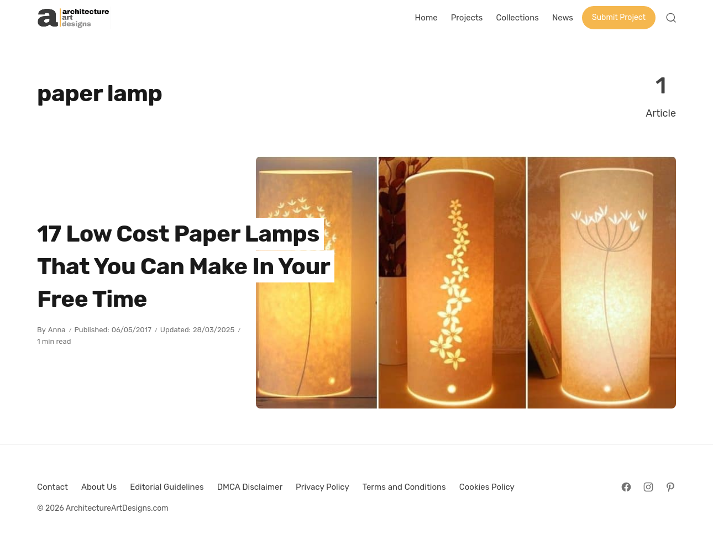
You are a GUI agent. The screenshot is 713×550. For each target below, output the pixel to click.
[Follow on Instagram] (648, 487)
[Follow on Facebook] (626, 487)
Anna (57, 330)
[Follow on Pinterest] (670, 487)
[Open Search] (671, 18)
